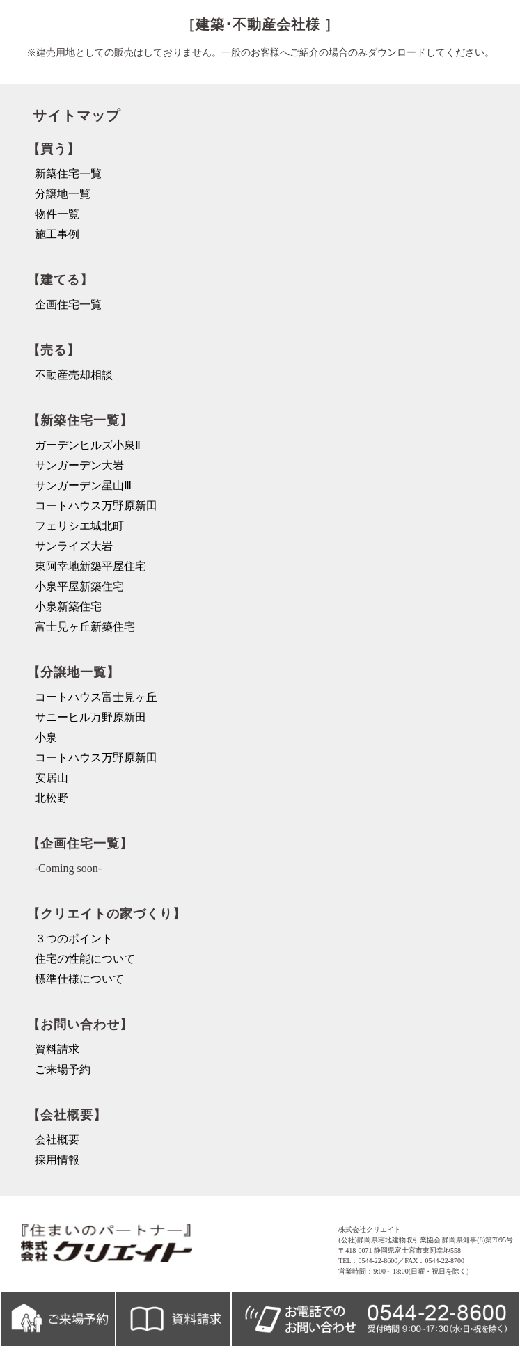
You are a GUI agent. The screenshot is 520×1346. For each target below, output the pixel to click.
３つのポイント (74, 938)
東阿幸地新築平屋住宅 (90, 566)
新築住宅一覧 (68, 174)
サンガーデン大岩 (79, 465)
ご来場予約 (62, 1069)
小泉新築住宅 (68, 606)
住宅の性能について (85, 959)
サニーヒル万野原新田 (90, 717)
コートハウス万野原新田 (96, 506)
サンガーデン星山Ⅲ (83, 485)
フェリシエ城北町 (79, 526)
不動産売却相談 (74, 375)
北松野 (51, 798)
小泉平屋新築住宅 (79, 586)
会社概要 (57, 1140)
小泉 (46, 737)
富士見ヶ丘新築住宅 (85, 627)
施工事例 (57, 234)
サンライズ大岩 (74, 546)
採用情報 (57, 1160)
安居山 (51, 778)
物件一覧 (57, 214)
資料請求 (57, 1049)
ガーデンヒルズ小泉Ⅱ (88, 445)
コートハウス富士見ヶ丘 (96, 697)
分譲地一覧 (62, 194)
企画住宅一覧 (68, 304)
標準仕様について (79, 979)
